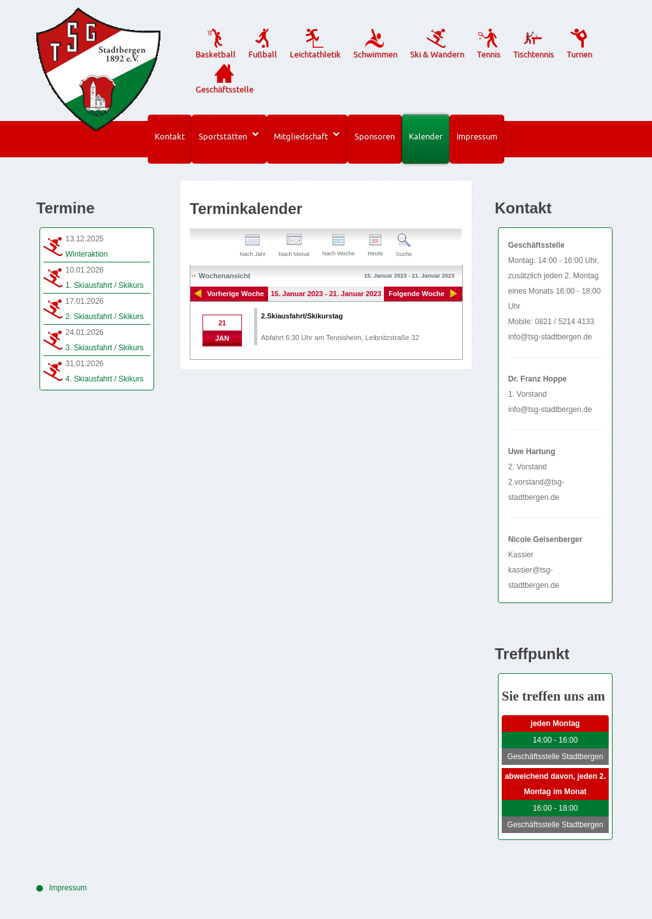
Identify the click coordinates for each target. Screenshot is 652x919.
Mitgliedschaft (301, 136)
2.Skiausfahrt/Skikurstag (302, 316)
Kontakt (170, 136)
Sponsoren (375, 136)
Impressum (477, 136)
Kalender (426, 136)
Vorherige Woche (235, 293)
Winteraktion (87, 254)
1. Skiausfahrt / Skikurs (105, 285)
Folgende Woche (416, 293)
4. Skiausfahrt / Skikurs (105, 378)
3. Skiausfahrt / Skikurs (105, 347)
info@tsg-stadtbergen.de (550, 336)
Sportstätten (222, 136)
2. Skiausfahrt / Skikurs (105, 316)
